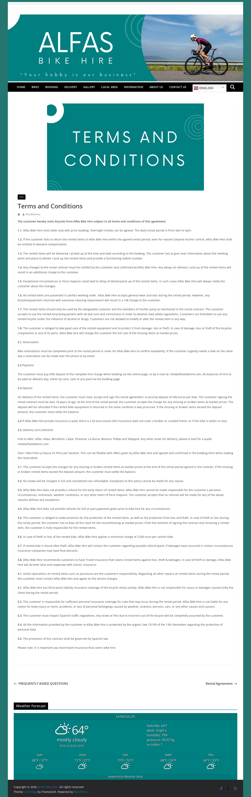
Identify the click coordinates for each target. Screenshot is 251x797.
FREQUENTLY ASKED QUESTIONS (41, 683)
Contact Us (177, 87)
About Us (156, 87)
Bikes (35, 87)
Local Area (109, 87)
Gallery (89, 87)
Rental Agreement (221, 683)
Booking (51, 87)
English (203, 88)
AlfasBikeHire (32, 214)
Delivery (70, 87)
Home (21, 87)
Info (21, 197)
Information (133, 87)
